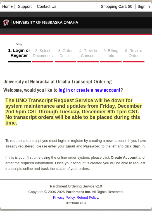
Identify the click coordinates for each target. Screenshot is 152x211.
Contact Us (46, 6)
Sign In (143, 6)
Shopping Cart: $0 (117, 6)
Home (7, 6)
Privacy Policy (64, 198)
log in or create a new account (89, 90)
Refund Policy (87, 198)
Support (25, 6)
